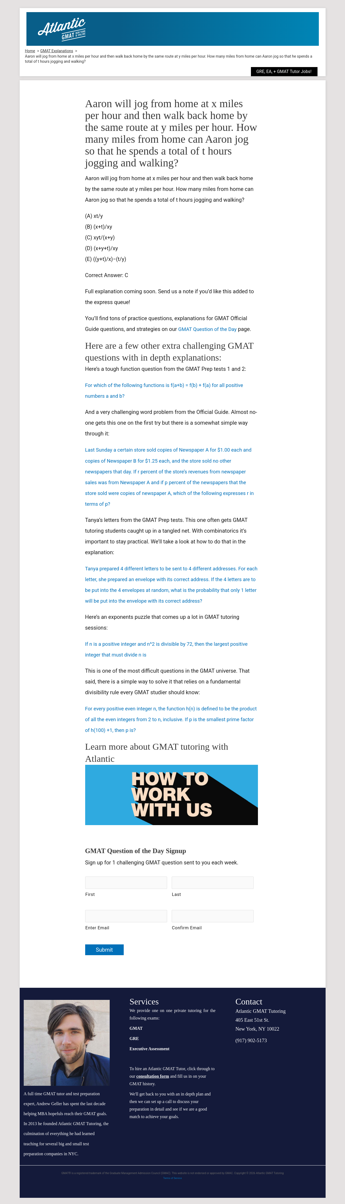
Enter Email (97, 934)
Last (176, 902)
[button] (288, 71)
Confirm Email (187, 934)
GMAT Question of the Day (209, 329)
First (90, 902)
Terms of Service (173, 1184)
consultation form (152, 1082)
